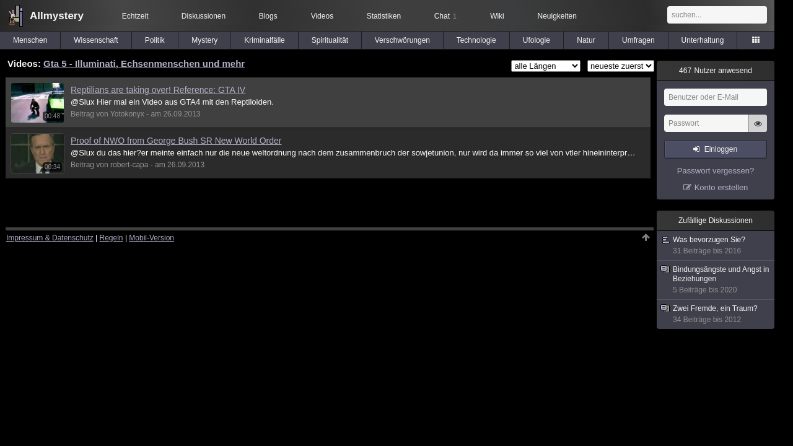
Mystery (204, 40)
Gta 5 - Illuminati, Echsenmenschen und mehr (144, 63)
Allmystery (57, 16)
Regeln (111, 238)
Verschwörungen (402, 40)
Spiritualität (330, 40)
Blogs (268, 16)
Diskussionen (204, 16)
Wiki (497, 16)
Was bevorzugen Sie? (716, 245)
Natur (586, 40)
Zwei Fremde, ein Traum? (716, 314)
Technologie (476, 40)
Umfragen (638, 40)
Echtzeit (135, 16)
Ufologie (536, 40)
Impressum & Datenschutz (50, 238)
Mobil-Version (151, 238)
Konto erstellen (721, 187)
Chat (445, 16)
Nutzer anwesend (715, 70)
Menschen (30, 40)
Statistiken (384, 16)
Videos (322, 16)
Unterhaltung (702, 40)
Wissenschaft (96, 40)
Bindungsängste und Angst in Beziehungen (716, 280)
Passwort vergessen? (715, 170)
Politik (155, 40)
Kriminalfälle (264, 40)
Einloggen (720, 149)
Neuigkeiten (557, 16)
